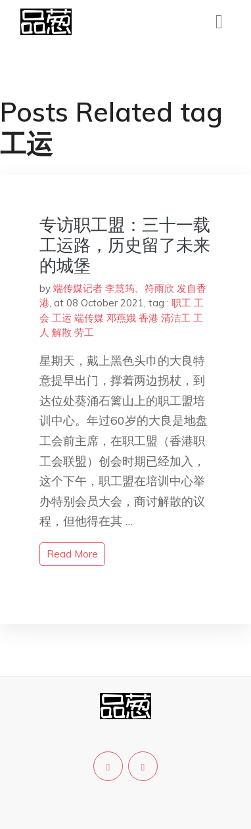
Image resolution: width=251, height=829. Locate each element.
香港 (148, 318)
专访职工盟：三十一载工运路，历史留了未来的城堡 (124, 245)
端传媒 (89, 318)
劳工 (84, 332)
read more (72, 554)
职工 (181, 302)
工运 (62, 318)
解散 (62, 332)
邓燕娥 (121, 318)
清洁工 (176, 318)
